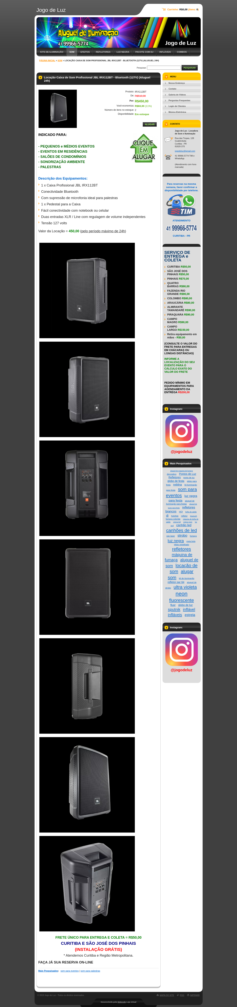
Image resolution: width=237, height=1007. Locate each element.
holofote (174, 516)
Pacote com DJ (144, 52)
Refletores (103, 52)
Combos (182, 52)
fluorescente (181, 600)
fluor (173, 605)
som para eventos (70, 971)
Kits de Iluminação (51, 52)
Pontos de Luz (187, 473)
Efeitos (85, 52)
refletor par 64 (176, 582)
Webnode (121, 1002)
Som (71, 52)
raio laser (170, 536)
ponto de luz (189, 477)
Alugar (149, 124)
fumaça (193, 536)
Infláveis (165, 52)
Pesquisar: (141, 68)
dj (167, 515)
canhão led (183, 525)
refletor (184, 516)
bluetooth (193, 516)
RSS (182, 995)
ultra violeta (185, 587)
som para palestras (90, 971)
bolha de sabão (191, 512)
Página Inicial (47, 60)
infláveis (175, 614)
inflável (189, 609)
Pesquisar (190, 68)
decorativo (171, 474)
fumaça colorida (173, 519)
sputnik (174, 609)
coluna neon (187, 522)
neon (181, 594)
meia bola (190, 541)
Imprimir (195, 995)
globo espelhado (181, 544)
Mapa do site (167, 995)
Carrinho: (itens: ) (183, 9)
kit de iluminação (186, 578)
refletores (181, 549)
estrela (190, 615)
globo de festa (175, 481)
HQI (181, 512)
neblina (177, 484)
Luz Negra (122, 52)
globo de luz (185, 605)
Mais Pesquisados (48, 971)
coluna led (177, 522)
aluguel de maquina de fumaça (181, 471)
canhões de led (181, 530)
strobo (182, 535)
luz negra (176, 540)
